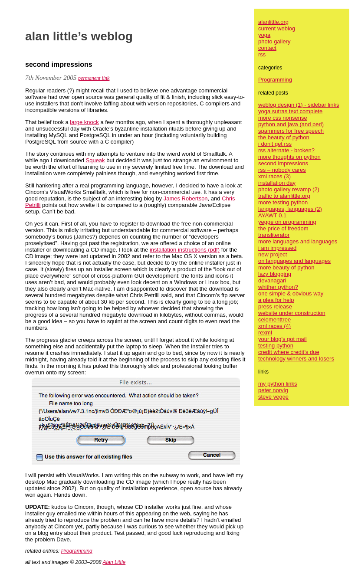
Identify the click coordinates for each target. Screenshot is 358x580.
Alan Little (114, 562)
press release (275, 306)
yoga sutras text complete (290, 111)
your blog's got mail (282, 339)
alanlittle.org (273, 22)
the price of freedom (283, 228)
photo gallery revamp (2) (288, 189)
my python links (277, 383)
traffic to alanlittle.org (284, 196)
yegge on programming (287, 222)
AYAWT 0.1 (272, 215)
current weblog (276, 28)
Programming (76, 551)
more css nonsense (282, 118)
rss (262, 54)
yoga (264, 35)
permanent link (93, 78)
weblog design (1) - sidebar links (298, 105)
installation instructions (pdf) (185, 249)
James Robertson (186, 198)
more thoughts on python (289, 157)
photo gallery (274, 41)
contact (267, 48)
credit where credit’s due (288, 352)
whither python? (278, 287)
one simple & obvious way (290, 293)
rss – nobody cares (282, 170)
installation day (277, 183)
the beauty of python (283, 137)
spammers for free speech (291, 131)
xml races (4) (274, 326)
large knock (84, 122)
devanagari (272, 280)
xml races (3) (274, 176)
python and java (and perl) (291, 124)
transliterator (273, 235)
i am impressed (277, 248)
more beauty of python (286, 267)
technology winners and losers (296, 358)
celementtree (274, 319)
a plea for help (276, 300)
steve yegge (273, 396)
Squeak (95, 160)
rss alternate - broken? (286, 150)
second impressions (283, 163)
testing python (275, 345)
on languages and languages (294, 261)
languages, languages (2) (290, 209)
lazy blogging (274, 274)
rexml (265, 332)
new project (272, 254)
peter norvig (273, 390)
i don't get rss (275, 144)
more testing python (283, 202)
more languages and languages (297, 241)
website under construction (291, 313)
